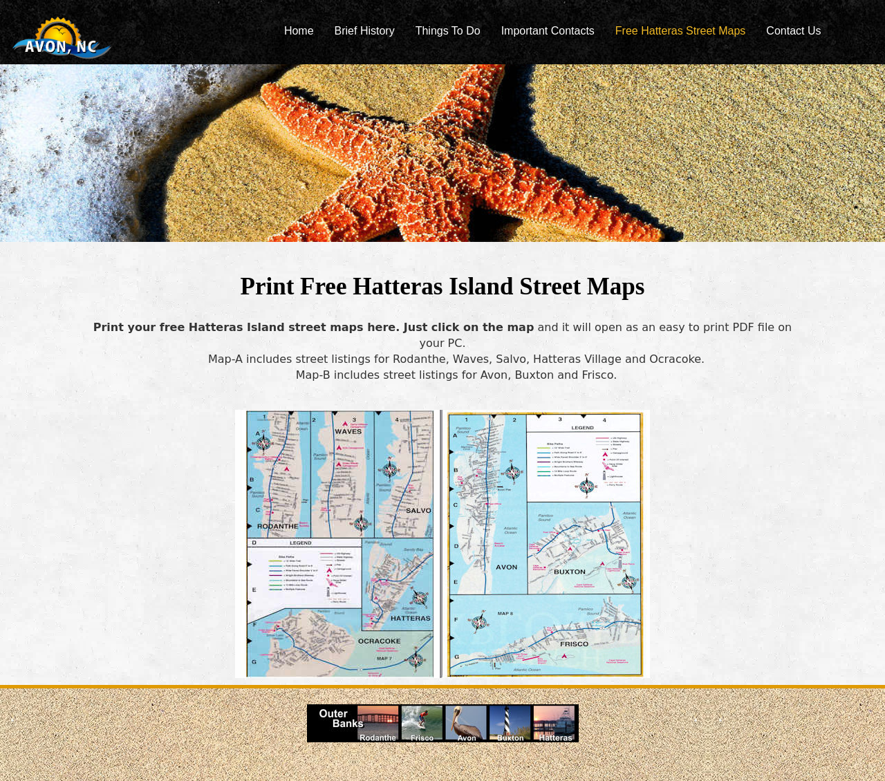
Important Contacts (548, 31)
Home (299, 31)
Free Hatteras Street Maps (680, 31)
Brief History (365, 31)
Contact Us (793, 31)
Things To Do (448, 31)
